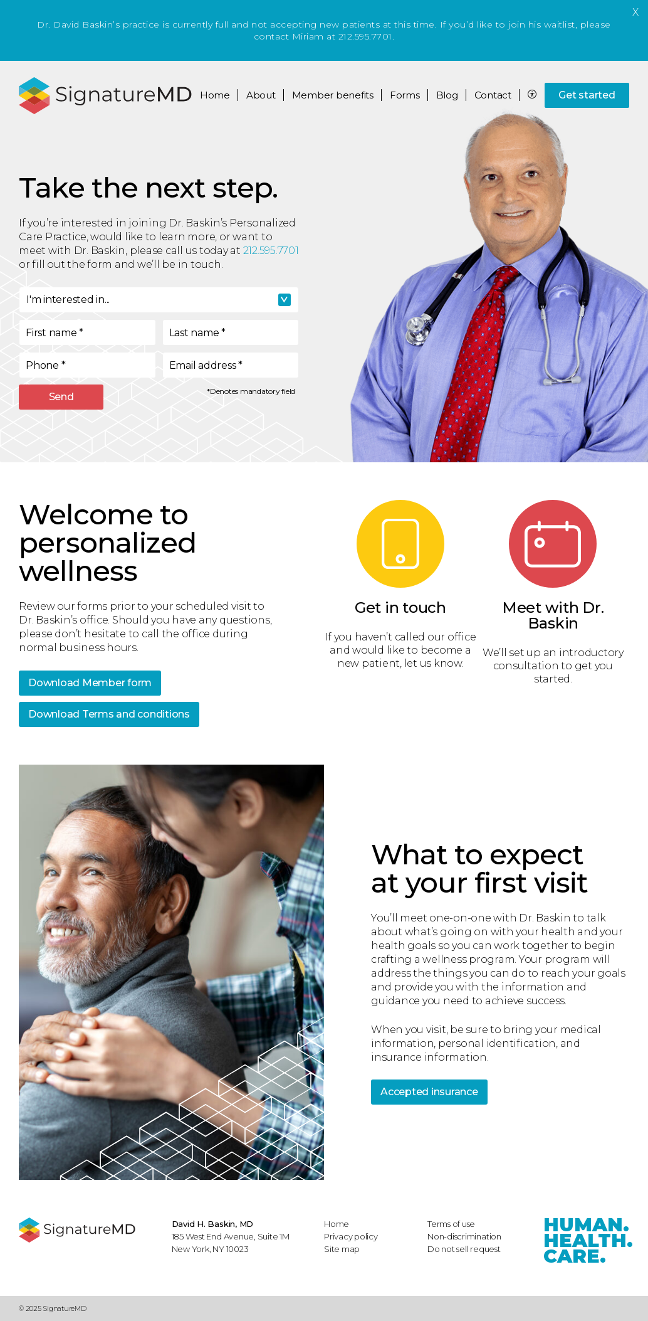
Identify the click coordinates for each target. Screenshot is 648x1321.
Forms (405, 95)
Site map (342, 1249)
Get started (586, 95)
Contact (492, 95)
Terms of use (451, 1224)
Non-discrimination (464, 1236)
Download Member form (90, 683)
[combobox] (158, 299)
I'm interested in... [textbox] (68, 299)
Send (61, 397)
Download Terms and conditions (109, 714)
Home (215, 95)
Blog (447, 95)
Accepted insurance (429, 1092)
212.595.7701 (271, 251)
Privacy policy (351, 1236)
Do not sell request (464, 1249)
